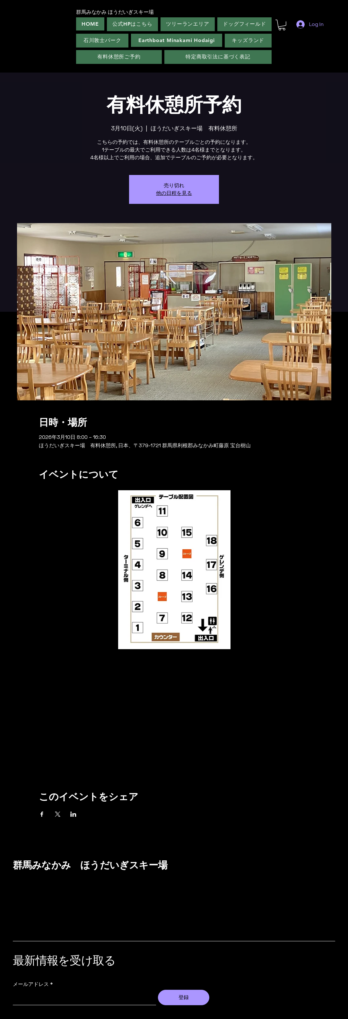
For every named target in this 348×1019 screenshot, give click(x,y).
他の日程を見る (174, 193)
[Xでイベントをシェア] (58, 814)
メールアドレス (31, 984)
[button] (281, 25)
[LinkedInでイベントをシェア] (73, 814)
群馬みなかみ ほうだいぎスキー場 (90, 865)
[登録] (183, 997)
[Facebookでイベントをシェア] (42, 814)
